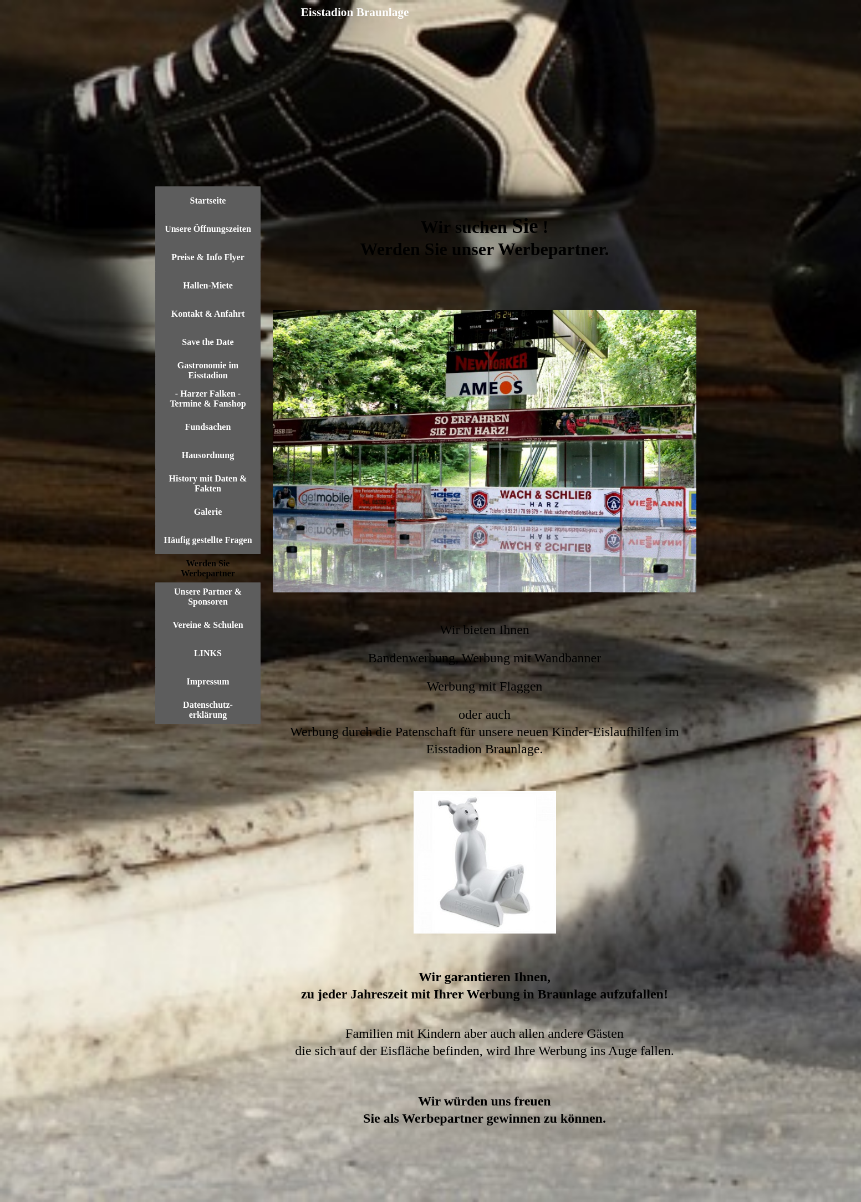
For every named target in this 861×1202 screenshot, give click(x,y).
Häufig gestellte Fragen (208, 540)
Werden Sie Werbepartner (208, 568)
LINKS (208, 653)
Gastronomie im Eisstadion (207, 370)
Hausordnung (208, 455)
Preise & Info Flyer (207, 257)
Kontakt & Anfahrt (207, 313)
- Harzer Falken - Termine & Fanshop (208, 398)
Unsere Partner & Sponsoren (208, 596)
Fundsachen (208, 427)
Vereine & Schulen (207, 625)
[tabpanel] (484, 247)
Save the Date (207, 342)
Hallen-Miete (208, 285)
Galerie (208, 511)
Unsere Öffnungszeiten (208, 229)
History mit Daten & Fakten (208, 483)
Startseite (208, 200)
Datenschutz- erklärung (208, 709)
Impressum (207, 681)
